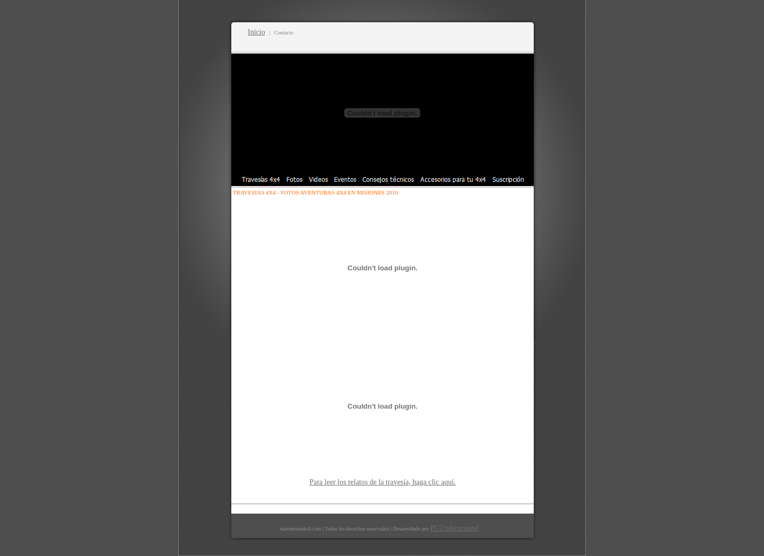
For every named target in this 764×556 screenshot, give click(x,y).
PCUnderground (454, 528)
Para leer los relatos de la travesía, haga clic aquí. (382, 482)
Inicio (256, 32)
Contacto (283, 33)
